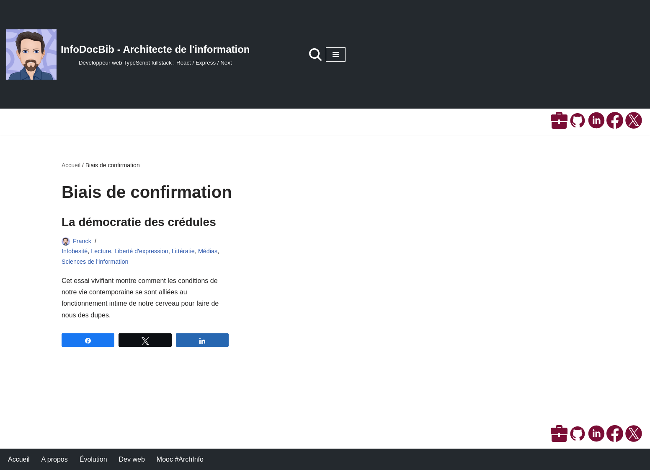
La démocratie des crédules (139, 222)
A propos (54, 459)
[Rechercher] (315, 54)
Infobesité (75, 251)
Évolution (93, 459)
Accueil (71, 165)
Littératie (183, 251)
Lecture (101, 251)
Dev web (132, 459)
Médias (207, 251)
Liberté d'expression (141, 251)
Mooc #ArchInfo (180, 459)
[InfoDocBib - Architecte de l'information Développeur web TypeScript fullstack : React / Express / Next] (128, 54)
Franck (82, 241)
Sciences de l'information (95, 261)
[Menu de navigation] (336, 54)
